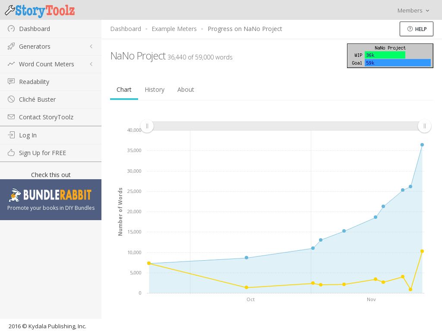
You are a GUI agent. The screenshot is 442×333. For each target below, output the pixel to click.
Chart (124, 89)
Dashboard (125, 29)
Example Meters (174, 29)
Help (417, 29)
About (185, 89)
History (154, 89)
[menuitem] (285, 126)
